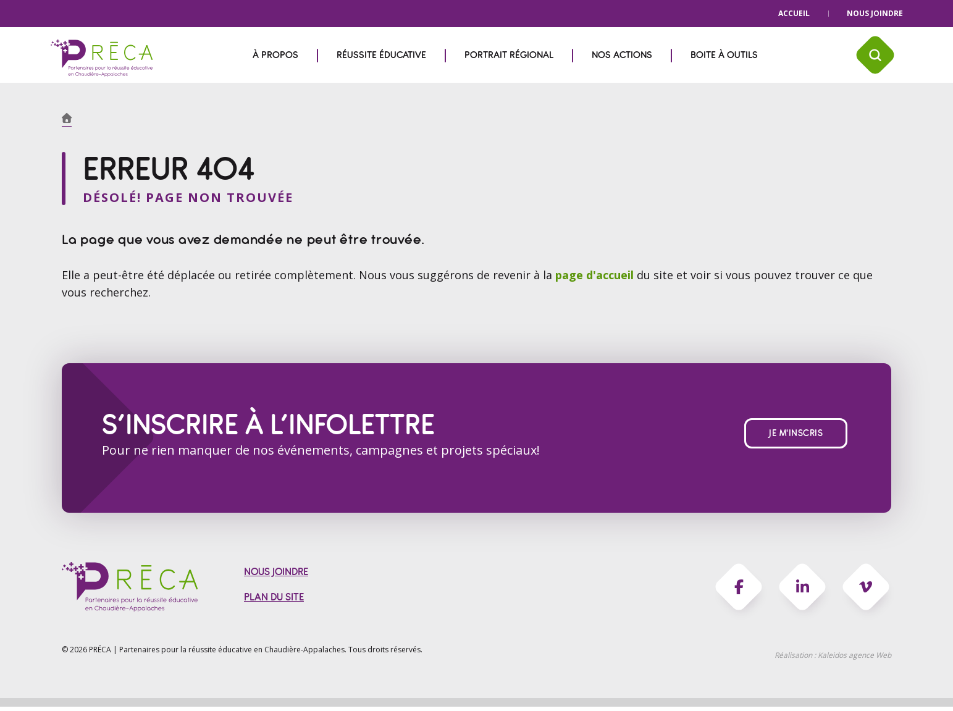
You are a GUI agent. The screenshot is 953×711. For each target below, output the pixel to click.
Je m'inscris (796, 436)
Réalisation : (833, 659)
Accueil (794, 13)
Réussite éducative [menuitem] (381, 55)
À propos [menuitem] (275, 55)
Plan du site (274, 601)
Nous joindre (875, 13)
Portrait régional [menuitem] (508, 55)
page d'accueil (596, 276)
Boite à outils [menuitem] (724, 55)
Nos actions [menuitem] (622, 55)
